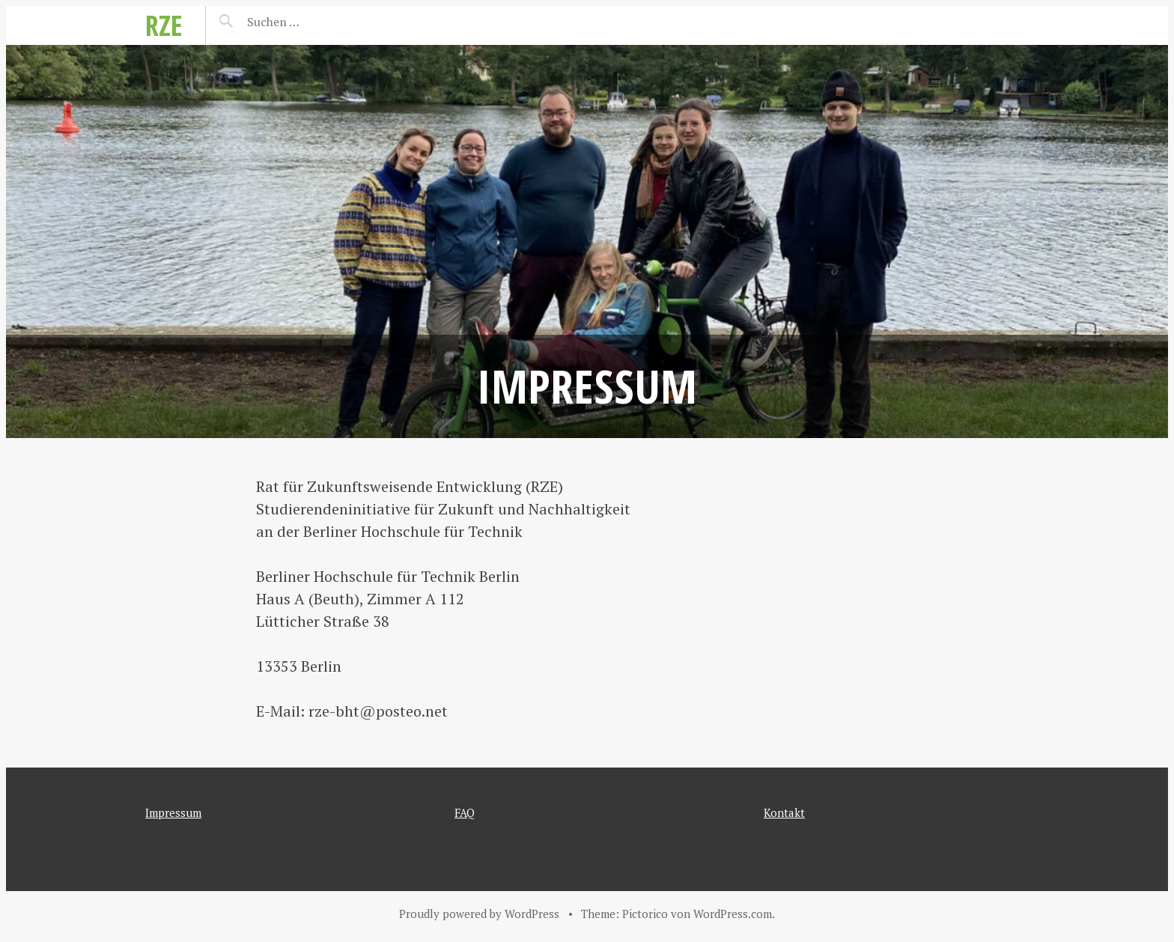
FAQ (464, 812)
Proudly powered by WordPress (479, 913)
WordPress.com (732, 913)
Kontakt (784, 812)
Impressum (173, 812)
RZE (164, 25)
